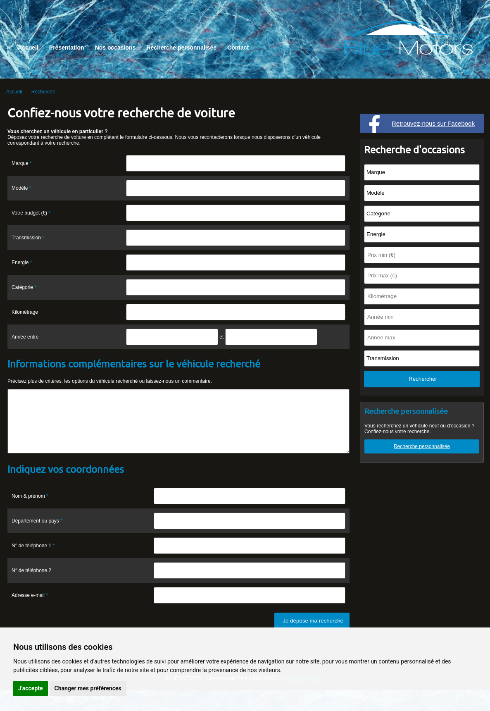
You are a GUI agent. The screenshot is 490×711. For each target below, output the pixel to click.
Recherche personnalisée (181, 47)
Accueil (28, 47)
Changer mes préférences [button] (88, 688)
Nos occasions (115, 47)
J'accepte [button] (30, 688)
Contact (238, 47)
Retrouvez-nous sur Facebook (433, 123)
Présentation (66, 47)
